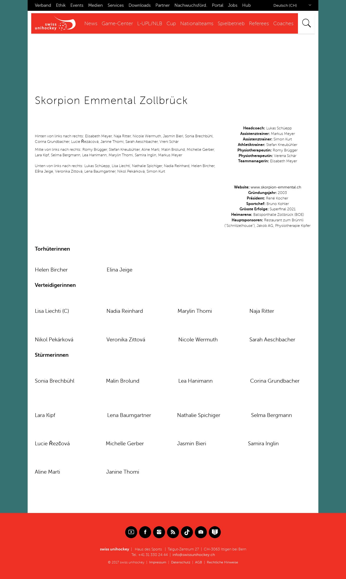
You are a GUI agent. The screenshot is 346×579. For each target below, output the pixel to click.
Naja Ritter (261, 311)
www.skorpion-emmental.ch (276, 187)
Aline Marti (49, 472)
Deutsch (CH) (285, 5)
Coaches (283, 23)
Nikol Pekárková (54, 340)
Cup (171, 23)
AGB (198, 562)
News (90, 23)
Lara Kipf (45, 415)
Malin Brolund (122, 381)
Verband (43, 5)
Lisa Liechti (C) (52, 311)
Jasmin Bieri (191, 443)
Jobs (232, 5)
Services (116, 5)
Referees (259, 23)
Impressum (157, 562)
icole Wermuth (200, 340)
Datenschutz (180, 562)
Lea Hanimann (195, 381)
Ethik (61, 5)
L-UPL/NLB (149, 23)
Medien (95, 5)
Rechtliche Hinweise (222, 562)
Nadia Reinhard (124, 311)
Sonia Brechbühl (54, 381)
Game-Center (117, 23)
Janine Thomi (122, 472)
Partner (162, 5)
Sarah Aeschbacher (272, 340)
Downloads (140, 5)
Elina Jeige (119, 270)
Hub (246, 5)
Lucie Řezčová (52, 443)
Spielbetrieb (231, 23)
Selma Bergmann (271, 415)
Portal (217, 5)
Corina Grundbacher (275, 381)
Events (76, 5)
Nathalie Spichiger (199, 415)
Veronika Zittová (125, 340)
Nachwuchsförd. (190, 5)
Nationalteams (196, 23)
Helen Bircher (51, 270)
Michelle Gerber (128, 443)
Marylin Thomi (195, 311)
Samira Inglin (263, 443)
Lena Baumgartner (129, 415)
